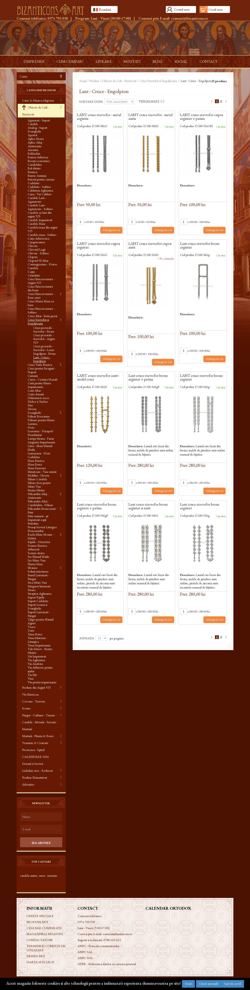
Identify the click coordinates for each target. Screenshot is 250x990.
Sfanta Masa (35, 564)
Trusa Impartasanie (39, 645)
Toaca (31, 627)
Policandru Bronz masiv (42, 508)
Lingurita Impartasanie (41, 442)
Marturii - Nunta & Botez (38, 736)
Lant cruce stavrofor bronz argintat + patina (148, 378)
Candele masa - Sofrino (42, 235)
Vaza (30, 678)
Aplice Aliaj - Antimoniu (36, 144)
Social (181, 61)
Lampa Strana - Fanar (41, 438)
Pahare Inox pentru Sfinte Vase (39, 484)
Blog (157, 61)
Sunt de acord (232, 984)
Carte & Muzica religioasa (38, 100)
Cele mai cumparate (44, 928)
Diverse (32, 409)
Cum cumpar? (70, 61)
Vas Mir (32, 675)
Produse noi (37, 922)
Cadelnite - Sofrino (39, 187)
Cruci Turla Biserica (40, 364)
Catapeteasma (36, 242)
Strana (32, 590)
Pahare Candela (37, 479)
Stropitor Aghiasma (39, 593)
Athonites (28, 784)
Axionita (33, 150)
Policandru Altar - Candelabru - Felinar (40, 503)
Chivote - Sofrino (38, 253)
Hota (31, 427)
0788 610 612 (112, 940)
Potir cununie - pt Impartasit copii (38, 518)
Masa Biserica (36, 460)
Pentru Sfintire (36, 490)
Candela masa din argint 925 (42, 229)
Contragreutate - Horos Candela (42, 266)
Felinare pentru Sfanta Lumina (41, 422)
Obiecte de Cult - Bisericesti (35, 110)
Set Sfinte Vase (37, 560)
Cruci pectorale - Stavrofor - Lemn (43, 348)
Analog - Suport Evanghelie (37, 129)
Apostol (32, 135)
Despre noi (34, 61)
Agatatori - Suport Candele (39, 122)
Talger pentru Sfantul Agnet (41, 621)
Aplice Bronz (36, 139)
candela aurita (28, 875)
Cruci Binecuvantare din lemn (40, 288)
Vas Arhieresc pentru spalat (40, 669)
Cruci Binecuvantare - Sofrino (41, 310)
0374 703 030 (58, 18)
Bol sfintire (34, 168)
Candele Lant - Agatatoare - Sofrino (40, 207)
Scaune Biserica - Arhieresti (38, 547)
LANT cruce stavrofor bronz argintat (201, 378)
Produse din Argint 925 (36, 687)
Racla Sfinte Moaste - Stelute (41, 536)
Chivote (33, 246)
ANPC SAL (85, 952)
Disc (30, 405)
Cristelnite (34, 275)
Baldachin (34, 153)
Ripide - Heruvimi (39, 542)
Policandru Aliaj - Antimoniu (38, 495)
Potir (30, 512)
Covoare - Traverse (33, 701)
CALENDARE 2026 (35, 757)
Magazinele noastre (45, 934)
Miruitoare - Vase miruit (42, 472)
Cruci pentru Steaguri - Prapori (42, 370)
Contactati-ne (40, 940)
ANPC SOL (85, 958)
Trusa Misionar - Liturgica (37, 639)
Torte (31, 630)
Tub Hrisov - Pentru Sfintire (40, 650)
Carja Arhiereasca (38, 238)
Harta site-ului (40, 962)
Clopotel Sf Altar (38, 260)
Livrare (103, 61)
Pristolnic (33, 523)
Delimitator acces (38, 398)
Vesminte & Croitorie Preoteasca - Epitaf (35, 746)
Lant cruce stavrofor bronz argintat (199, 246)
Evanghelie (34, 412)
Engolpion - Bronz (44, 353)
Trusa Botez (35, 634)
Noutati (132, 61)
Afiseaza (86, 638)
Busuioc (33, 172)
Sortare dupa (91, 101)
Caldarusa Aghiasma (40, 190)
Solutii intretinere (38, 571)
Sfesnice (33, 568)
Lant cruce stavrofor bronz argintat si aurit (148, 506)
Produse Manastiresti (34, 777)
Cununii (33, 376)
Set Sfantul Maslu (38, 556)
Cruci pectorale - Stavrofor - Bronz (43, 329)
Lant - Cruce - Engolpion (42, 359)
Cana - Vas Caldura (39, 194)
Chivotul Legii (36, 249)
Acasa (82, 81)
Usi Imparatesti (37, 656)
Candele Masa (36, 223)
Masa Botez (35, 464)
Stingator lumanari (39, 586)
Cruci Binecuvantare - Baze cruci (41, 295)
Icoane (26, 708)
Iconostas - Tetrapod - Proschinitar (41, 433)
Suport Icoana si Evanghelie (37, 606)
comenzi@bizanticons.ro (189, 18)
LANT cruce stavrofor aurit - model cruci (98, 378)
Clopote (33, 257)
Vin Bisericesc (30, 694)
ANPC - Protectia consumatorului (98, 946)
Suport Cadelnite (38, 601)
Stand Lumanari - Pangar (38, 577)
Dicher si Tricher (38, 401)
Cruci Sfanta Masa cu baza (41, 303)
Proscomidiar (36, 531)
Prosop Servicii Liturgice (42, 527)
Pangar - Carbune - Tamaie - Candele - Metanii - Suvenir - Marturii (39, 722)
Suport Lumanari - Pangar (39, 614)
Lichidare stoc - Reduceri (37, 770)
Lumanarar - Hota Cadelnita (39, 455)
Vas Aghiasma (36, 660)
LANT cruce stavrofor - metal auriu (150, 117)
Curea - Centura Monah (42, 379)
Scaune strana (36, 553)
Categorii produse (41, 90)
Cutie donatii (36, 394)
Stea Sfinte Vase (37, 582)
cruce (42, 875)
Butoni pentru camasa (41, 179)
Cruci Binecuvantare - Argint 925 (41, 281)
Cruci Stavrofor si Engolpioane (38, 321)
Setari (188, 984)
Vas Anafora (35, 664)
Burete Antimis (37, 175)
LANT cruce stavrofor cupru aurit (149, 246)
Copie (31, 271)
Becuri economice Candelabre (39, 162)
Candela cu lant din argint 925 (40, 214)
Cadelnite (34, 183)
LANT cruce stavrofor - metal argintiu (99, 117)
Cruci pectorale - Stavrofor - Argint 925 (44, 338)
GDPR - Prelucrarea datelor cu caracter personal (106, 964)
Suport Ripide (36, 597)
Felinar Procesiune (39, 416)
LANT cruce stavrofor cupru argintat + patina (201, 117)
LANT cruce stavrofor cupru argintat (98, 246)
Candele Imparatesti (40, 220)
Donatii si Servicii (32, 764)
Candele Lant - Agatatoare (37, 199)
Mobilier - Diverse (38, 475)
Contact (208, 61)
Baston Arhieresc (38, 157)
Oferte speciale (40, 916)
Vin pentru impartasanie (42, 682)
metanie (52, 875)
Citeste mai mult (208, 984)
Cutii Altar (34, 390)
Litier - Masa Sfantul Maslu (40, 447)
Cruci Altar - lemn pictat (42, 316)
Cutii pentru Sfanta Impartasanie (39, 385)
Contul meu (182, 9)
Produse (94, 81)
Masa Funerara (37, 468)
